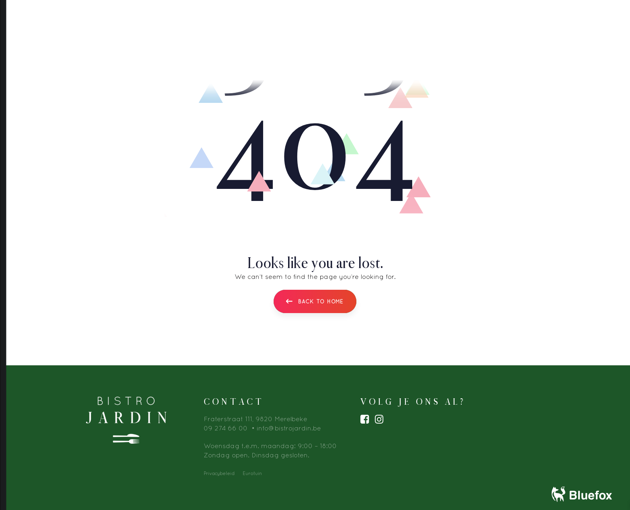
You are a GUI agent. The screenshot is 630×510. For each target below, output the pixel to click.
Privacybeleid (219, 473)
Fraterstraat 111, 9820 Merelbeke (255, 418)
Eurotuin (252, 473)
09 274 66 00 (226, 428)
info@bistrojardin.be (289, 428)
